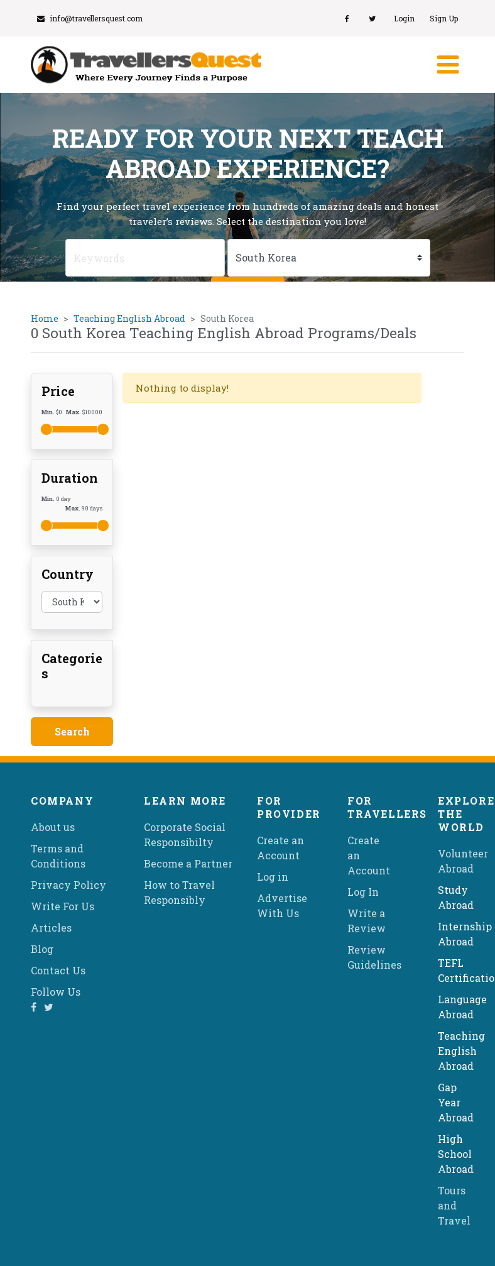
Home (44, 318)
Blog (42, 948)
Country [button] (67, 574)
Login (404, 18)
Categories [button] (71, 665)
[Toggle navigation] (446, 64)
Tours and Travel (454, 1205)
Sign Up (444, 18)
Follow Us (55, 991)
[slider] (46, 429)
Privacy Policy (68, 884)
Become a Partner (188, 863)
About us (53, 827)
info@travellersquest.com (90, 18)
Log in (272, 876)
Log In (363, 891)
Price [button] (58, 391)
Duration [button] (69, 478)
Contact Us (58, 970)
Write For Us (62, 906)
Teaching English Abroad (129, 318)
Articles (51, 927)
